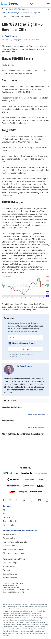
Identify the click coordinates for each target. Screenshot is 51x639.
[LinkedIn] (17, 500)
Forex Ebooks (9, 566)
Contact (6, 517)
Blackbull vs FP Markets (13, 549)
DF (3, 13)
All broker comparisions (13, 553)
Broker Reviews (10, 574)
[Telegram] (24, 500)
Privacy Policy (9, 525)
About (5, 510)
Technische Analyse (13, 13)
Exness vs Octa (9, 534)
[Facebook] (3, 500)
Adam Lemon (26, 366)
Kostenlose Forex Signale (30, 13)
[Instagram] (47, 500)
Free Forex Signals (11, 562)
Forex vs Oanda (9, 545)
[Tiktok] (31, 500)
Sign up (25, 349)
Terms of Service (10, 521)
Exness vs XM (9, 538)
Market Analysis (10, 577)
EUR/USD (14, 401)
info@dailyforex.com (10, 585)
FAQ (4, 513)
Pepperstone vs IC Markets (15, 542)
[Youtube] (39, 500)
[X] (10, 500)
